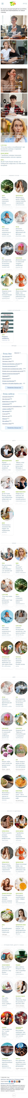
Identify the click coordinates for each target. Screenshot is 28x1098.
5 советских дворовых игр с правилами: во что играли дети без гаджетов (7, 662)
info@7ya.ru (3, 1079)
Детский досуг (5, 1058)
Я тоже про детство (8, 381)
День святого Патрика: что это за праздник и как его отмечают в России (21, 971)
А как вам (4, 414)
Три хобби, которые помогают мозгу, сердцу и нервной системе (6, 1002)
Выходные (4, 1027)
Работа (3, 195)
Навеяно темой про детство (10, 373)
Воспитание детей (5, 657)
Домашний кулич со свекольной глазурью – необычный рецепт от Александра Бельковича (21, 265)
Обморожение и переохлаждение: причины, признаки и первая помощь (7, 1064)
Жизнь (3, 227)
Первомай (5, 376)
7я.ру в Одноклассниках (17, 1081)
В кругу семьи (4, 145)
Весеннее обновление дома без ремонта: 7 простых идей (21, 1000)
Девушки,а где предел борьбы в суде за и (12, 383)
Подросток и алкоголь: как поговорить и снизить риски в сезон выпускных (21, 497)
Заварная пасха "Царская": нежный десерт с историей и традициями (7, 294)
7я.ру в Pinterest (12, 1081)
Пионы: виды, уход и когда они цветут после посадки (7, 764)
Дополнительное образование (19, 1028)
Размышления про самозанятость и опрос (12, 406)
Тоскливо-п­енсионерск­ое (8, 366)
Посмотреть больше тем (14, 387)
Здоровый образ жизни (7, 893)
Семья (3, 334)
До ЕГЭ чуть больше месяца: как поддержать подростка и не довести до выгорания (13, 163)
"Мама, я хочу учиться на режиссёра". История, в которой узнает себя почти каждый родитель (21, 469)
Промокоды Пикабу (19, 1079)
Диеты (3, 924)
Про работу (5, 421)
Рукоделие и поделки (20, 996)
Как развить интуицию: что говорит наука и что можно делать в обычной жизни (21, 1035)
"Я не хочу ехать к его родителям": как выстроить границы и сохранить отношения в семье (13, 148)
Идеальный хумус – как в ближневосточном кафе (21, 795)
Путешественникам (6, 965)
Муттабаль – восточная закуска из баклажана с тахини (6, 796)
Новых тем (16, 352)
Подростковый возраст (7, 460)
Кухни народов (19, 258)
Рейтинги (3, 1083)
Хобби (3, 996)
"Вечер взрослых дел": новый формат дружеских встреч (7, 1032)
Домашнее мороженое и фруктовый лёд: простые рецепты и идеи (21, 232)
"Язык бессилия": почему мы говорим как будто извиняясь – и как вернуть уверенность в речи (21, 571)
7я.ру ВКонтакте (14, 1081)
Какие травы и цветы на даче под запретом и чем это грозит (20, 764)
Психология (18, 657)
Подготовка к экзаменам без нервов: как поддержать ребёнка (6, 528)
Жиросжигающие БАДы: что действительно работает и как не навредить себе (21, 295)
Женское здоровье (4, 153)
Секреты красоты (19, 195)
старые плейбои (6, 409)
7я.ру (19, 1081)
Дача (3, 258)
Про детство (6, 356)
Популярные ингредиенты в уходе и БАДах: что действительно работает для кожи (20, 901)
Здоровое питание (19, 289)
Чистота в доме (6, 361)
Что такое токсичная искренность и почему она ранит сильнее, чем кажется (6, 233)
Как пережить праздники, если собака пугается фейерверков (21, 1063)
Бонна (6, 1083)
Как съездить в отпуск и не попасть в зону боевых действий (6, 970)
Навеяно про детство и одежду (11, 364)
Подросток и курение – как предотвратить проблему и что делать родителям (21, 931)
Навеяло (4, 418)
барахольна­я (5, 378)
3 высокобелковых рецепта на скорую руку (7, 929)
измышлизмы (5, 404)
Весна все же (5, 416)
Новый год (18, 1058)
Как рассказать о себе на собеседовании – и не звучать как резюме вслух (7, 568)
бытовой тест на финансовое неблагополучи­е (12, 368)
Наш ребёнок (11, 1083)
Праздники (18, 965)
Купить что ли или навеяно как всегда (12, 371)
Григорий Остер (6, 396)
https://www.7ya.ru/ (11, 1079)
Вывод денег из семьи (8, 401)
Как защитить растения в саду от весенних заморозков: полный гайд (7, 263)
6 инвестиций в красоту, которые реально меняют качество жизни (7, 899)
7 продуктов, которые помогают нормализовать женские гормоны (11, 156)
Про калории (5, 359)
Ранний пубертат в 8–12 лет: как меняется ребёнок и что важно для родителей (6, 468)
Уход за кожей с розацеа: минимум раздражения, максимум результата (7, 837)
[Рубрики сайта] (2, 3)
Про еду (17, 227)
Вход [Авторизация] (25, 3)
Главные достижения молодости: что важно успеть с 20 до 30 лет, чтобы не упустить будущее (21, 634)
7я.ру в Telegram (10, 1081)
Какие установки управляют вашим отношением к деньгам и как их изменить (7, 203)
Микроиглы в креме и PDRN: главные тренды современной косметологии (21, 201)
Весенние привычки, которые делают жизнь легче (20, 662)
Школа (2, 160)
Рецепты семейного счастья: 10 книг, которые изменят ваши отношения (6, 341)
